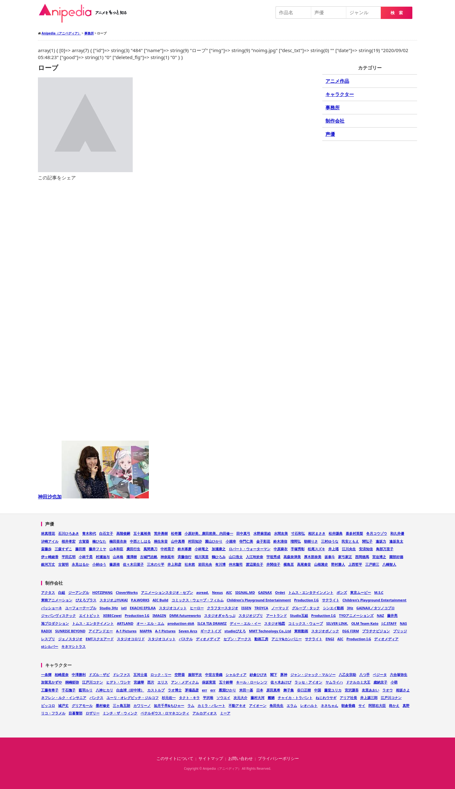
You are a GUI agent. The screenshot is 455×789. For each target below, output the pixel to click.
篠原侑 (114, 564)
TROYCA (261, 607)
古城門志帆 (148, 556)
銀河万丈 (48, 564)
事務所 (332, 107)
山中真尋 (178, 541)
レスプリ (48, 638)
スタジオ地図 (274, 623)
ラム (190, 705)
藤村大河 (257, 697)
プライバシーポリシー (278, 758)
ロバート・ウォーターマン (249, 548)
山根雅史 (321, 564)
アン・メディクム (185, 682)
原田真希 (273, 690)
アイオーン (257, 705)
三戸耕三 (372, 564)
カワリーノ (142, 705)
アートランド (276, 615)
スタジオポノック (325, 631)
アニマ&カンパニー (286, 638)
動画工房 (261, 638)
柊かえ (394, 705)
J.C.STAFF (389, 623)
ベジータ (380, 674)
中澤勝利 (79, 674)
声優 (330, 134)
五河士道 (140, 674)
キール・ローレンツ (251, 682)
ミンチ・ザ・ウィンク (120, 713)
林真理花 (48, 533)
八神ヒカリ (104, 690)
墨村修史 (103, 705)
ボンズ (342, 592)
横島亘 (288, 564)
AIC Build (160, 600)
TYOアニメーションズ (356, 615)
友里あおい (370, 690)
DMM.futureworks (185, 615)
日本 (259, 690)
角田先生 (276, 705)
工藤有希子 (49, 690)
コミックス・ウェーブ (305, 623)
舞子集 (288, 690)
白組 (61, 592)
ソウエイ (223, 697)
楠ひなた (99, 541)
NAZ (380, 615)
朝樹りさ (311, 541)
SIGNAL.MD (245, 592)
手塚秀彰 (298, 548)
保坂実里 (209, 682)
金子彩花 (263, 541)
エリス (162, 682)
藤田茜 (80, 548)
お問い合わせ (240, 758)
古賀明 (63, 564)
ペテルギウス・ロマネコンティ (165, 713)
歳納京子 (380, 682)
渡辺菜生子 (254, 564)
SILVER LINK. (337, 623)
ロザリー (93, 713)
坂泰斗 (330, 556)
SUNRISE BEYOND (70, 631)
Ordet (280, 592)
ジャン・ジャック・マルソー (313, 674)
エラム (292, 705)
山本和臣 (116, 548)
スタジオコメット (173, 607)
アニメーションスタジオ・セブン (167, 592)
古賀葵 (84, 541)
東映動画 (301, 631)
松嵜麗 (176, 533)
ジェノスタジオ (70, 638)
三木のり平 (155, 564)
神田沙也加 (93, 496)
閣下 (273, 674)
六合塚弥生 (398, 674)
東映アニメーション (56, 600)
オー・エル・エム (150, 623)
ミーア (225, 713)
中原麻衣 (281, 548)
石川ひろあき (68, 533)
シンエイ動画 (333, 607)
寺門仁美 (246, 541)
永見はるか (80, 564)
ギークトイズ (210, 631)
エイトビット (89, 615)
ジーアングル (78, 592)
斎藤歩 (46, 548)
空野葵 (179, 674)
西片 (150, 682)
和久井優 (397, 533)
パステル (186, 638)
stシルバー (49, 646)
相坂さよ (403, 690)
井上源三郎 (369, 697)
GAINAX (265, 592)
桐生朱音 (161, 541)
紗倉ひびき (258, 674)
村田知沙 (195, 541)
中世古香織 (213, 674)
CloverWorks (127, 592)
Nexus (217, 592)
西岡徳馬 (362, 556)
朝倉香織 (348, 705)
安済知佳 (366, 548)
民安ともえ (350, 541)
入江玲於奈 (254, 556)
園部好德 (396, 556)
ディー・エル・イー (245, 623)
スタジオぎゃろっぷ (219, 615)
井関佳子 (273, 564)
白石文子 (106, 533)
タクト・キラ (189, 697)
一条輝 (46, 674)
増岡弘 (295, 541)
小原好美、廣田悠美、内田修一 (209, 533)
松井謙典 (336, 533)
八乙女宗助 (347, 674)
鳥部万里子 (384, 548)
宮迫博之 (379, 556)
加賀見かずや (51, 682)
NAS (403, 623)
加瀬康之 (219, 548)
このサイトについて (174, 758)
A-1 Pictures (126, 631)
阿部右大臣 (377, 705)
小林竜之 (202, 548)
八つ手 (364, 674)
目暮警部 (75, 713)
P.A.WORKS (140, 600)
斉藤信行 (184, 556)
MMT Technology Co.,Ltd (270, 631)
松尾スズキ (316, 548)
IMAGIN (159, 615)
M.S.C (378, 592)
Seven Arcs (188, 631)
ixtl (124, 607)
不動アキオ (237, 705)
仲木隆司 (236, 564)
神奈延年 (167, 556)
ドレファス (121, 674)
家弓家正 (345, 556)
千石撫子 (69, 690)
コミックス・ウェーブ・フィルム (198, 600)
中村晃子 (167, 548)
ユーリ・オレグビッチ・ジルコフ (132, 697)
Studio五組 (299, 615)
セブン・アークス (237, 638)
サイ (361, 705)
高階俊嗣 (123, 533)
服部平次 (195, 674)
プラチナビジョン (376, 631)
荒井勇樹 (161, 533)
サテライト (330, 600)
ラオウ (387, 690)
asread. (202, 592)
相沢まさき (316, 533)
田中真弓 (243, 533)
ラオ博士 (175, 690)
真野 (406, 705)
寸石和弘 (298, 533)
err (204, 690)
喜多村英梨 (354, 533)
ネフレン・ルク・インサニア (63, 697)
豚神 (283, 674)
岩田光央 (205, 564)
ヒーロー (197, 607)
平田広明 (69, 556)
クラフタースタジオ (222, 607)
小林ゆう (99, 564)
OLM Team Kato (365, 623)
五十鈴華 (226, 682)
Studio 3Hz (109, 607)
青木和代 (89, 533)
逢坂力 (381, 541)
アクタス (48, 592)
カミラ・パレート (211, 705)
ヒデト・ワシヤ (118, 682)
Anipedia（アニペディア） (85, 13)
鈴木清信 (280, 541)
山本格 (118, 556)
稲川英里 (202, 556)
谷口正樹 (304, 690)
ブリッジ (400, 631)
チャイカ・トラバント (295, 697)
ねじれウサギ (326, 697)
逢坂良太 (396, 541)
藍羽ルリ (86, 690)
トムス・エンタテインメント (310, 592)
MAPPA (146, 631)
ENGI (329, 638)
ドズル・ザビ (99, 674)
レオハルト (309, 705)
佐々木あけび (280, 682)
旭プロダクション (55, 623)
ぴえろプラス (86, 600)
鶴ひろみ (219, 556)
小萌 (394, 682)
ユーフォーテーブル (80, 607)
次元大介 (240, 697)
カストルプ (156, 690)
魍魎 (271, 697)
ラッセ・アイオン (308, 682)
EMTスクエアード (100, 638)
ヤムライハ (334, 682)
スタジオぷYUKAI (114, 600)
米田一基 (246, 690)
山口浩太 (236, 556)
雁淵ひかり (227, 690)
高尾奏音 (304, 564)
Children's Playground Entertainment (259, 600)
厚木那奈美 (312, 556)
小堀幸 (231, 541)
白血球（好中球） (130, 690)
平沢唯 (208, 697)
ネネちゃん (329, 705)
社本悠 (190, 564)
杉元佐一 (169, 697)
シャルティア (236, 674)
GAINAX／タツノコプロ (375, 607)
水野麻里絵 (262, 533)
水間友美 (281, 533)
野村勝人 (338, 564)
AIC (229, 592)
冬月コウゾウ (376, 533)
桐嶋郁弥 (72, 682)
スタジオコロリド (131, 638)
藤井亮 (392, 615)
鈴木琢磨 (184, 548)
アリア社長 (348, 697)
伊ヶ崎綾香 (49, 556)
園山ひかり (213, 541)
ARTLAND (125, 623)
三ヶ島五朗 (121, 705)
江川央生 (349, 548)
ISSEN (246, 607)
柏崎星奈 (62, 674)
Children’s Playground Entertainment (375, 600)
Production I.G (306, 600)
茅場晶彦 (192, 690)
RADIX (46, 631)
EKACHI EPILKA (143, 607)
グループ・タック (306, 607)
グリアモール (82, 705)
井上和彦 (174, 564)
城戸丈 (63, 705)
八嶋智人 (389, 564)
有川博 (220, 564)
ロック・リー (160, 674)
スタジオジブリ (251, 615)
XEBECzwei (112, 615)
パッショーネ (51, 607)
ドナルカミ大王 (358, 682)
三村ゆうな (329, 541)
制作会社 (334, 120)
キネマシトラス (73, 646)
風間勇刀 (150, 548)
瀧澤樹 (131, 556)
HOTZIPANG (102, 592)
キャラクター (339, 94)
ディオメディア (208, 638)
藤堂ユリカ (333, 690)
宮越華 (139, 682)
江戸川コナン (92, 682)
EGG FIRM (350, 631)
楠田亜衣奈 (118, 541)
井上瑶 (333, 548)
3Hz (350, 607)
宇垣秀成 (273, 556)
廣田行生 (133, 548)
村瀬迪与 (103, 556)
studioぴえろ (235, 631)
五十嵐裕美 (142, 533)
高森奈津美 (292, 556)
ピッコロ (48, 705)
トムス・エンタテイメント (93, 623)
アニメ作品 (337, 81)
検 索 (397, 12)
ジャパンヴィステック (58, 615)
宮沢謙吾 (352, 690)
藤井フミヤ (97, 548)
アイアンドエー (100, 631)
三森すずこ (63, 548)
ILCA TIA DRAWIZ (212, 623)
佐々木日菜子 (133, 564)
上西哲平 (355, 564)
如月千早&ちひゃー (169, 705)
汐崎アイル (49, 541)
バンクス (96, 697)
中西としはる (140, 541)
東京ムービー (360, 592)
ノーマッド (280, 607)
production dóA (180, 623)
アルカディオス (204, 713)
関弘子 (367, 541)
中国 (317, 690)
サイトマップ (210, 758)
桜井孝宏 (69, 541)
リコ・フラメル (53, 713)
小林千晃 (86, 556)
